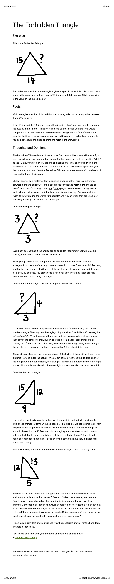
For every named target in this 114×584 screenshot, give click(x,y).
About (106, 6)
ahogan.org (10, 6)
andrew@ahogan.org (26, 537)
